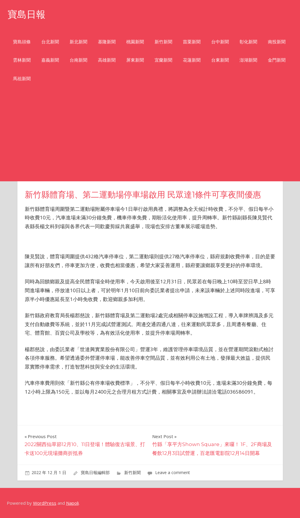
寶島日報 (26, 14)
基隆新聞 (107, 42)
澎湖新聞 (248, 60)
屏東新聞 (135, 60)
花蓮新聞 (192, 60)
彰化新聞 (248, 42)
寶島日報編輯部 (95, 472)
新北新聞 (78, 42)
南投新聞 (277, 42)
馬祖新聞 (22, 78)
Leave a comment (172, 472)
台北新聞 (50, 42)
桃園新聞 (135, 42)
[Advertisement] (150, 137)
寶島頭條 (22, 42)
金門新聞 (277, 60)
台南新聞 (78, 60)
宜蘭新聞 (163, 60)
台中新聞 (220, 42)
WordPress (44, 503)
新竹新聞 (163, 42)
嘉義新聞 (50, 60)
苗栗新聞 (192, 42)
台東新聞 (220, 60)
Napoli (72, 503)
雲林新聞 (22, 60)
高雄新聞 (107, 60)
